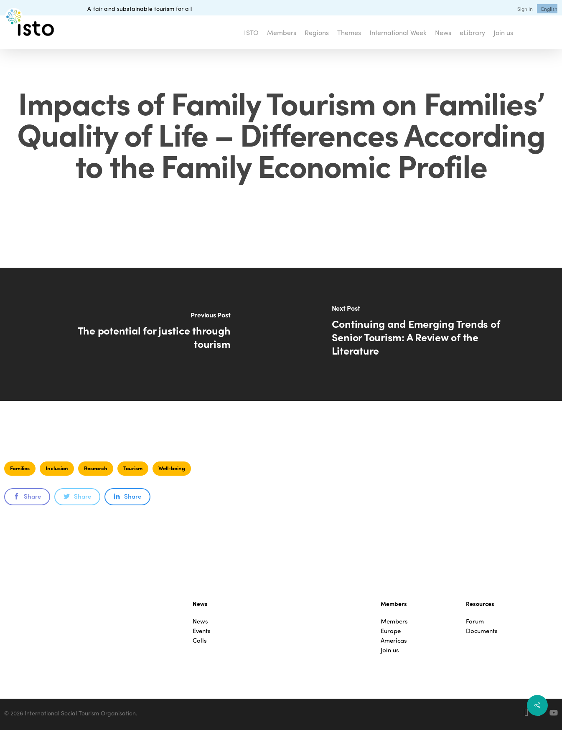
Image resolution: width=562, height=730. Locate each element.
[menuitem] (549, 8)
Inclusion (57, 468)
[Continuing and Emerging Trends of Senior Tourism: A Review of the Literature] (421, 334)
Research (95, 468)
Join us (390, 650)
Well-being (171, 468)
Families (20, 468)
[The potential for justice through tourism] (140, 334)
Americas (394, 640)
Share (27, 496)
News (200, 621)
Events (202, 631)
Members (394, 621)
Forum (475, 621)
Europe (391, 631)
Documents (482, 631)
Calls (200, 640)
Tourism (132, 468)
